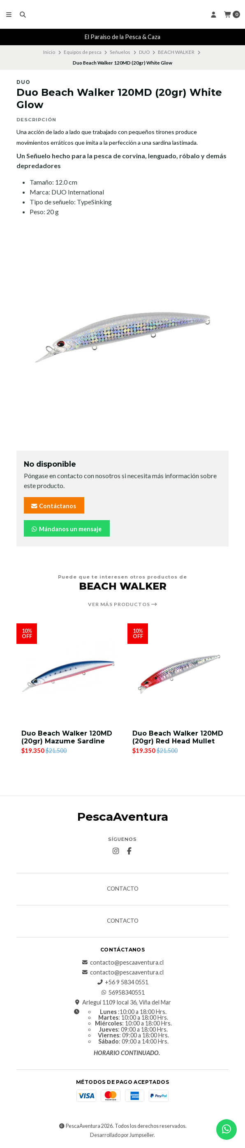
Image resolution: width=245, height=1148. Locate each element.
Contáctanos (53, 505)
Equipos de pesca (83, 52)
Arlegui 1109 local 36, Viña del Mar (122, 1002)
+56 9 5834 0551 (122, 982)
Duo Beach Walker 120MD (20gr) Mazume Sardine (66, 737)
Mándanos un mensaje (66, 528)
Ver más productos (122, 604)
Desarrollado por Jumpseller (122, 1135)
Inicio (49, 52)
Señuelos (120, 52)
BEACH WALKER (176, 52)
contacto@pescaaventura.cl (123, 962)
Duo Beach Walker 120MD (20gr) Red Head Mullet (177, 737)
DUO (144, 52)
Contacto (123, 889)
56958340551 (122, 992)
